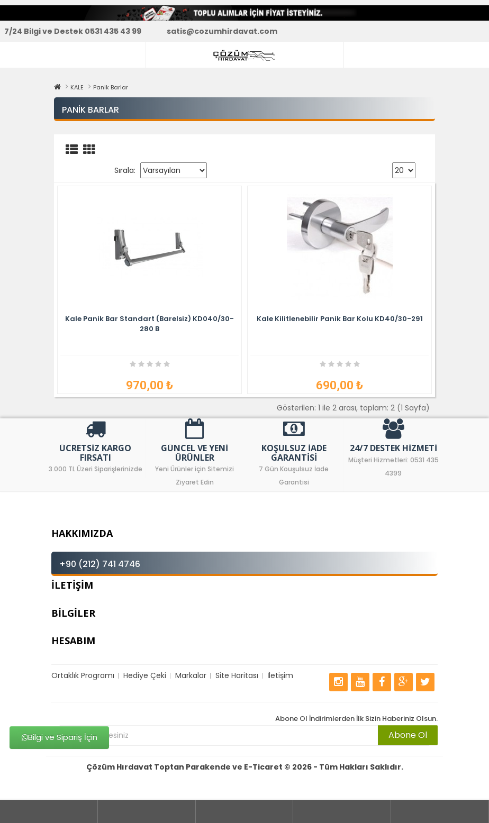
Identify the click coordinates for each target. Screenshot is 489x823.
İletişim (280, 675)
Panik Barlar (110, 87)
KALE (77, 87)
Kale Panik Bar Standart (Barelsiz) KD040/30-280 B (149, 324)
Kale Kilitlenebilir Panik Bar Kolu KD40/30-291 (340, 319)
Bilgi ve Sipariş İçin (59, 737)
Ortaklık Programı (82, 675)
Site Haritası (236, 675)
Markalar (190, 675)
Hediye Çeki (144, 675)
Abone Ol (407, 735)
